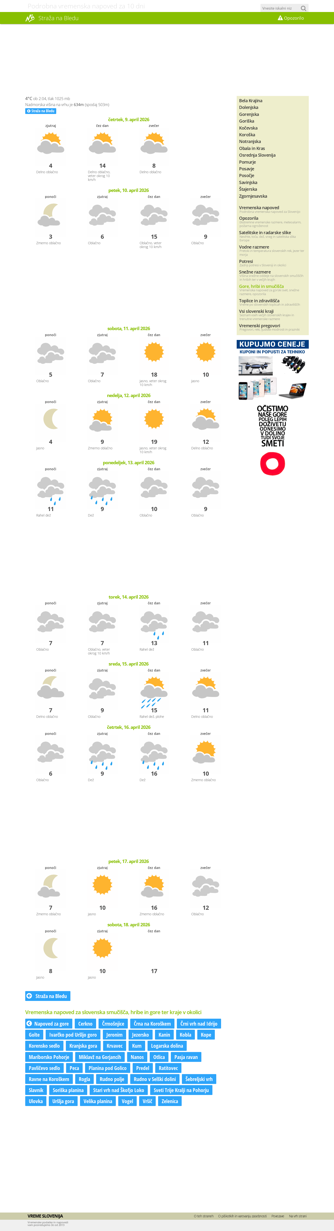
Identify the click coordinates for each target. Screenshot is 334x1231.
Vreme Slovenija (45, 1216)
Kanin (164, 1034)
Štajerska (248, 189)
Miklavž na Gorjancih (100, 1056)
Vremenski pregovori (259, 325)
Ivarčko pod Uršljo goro (73, 1034)
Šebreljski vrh (199, 1078)
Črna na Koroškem (152, 1023)
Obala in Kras (252, 148)
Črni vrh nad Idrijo (198, 1023)
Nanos (137, 1056)
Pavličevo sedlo (44, 1067)
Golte (34, 1034)
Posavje (246, 169)
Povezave (278, 1216)
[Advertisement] (167, 60)
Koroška (247, 134)
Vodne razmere (254, 247)
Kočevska (248, 128)
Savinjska (248, 182)
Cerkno (85, 1023)
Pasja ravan (186, 1056)
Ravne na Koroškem (49, 1078)
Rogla (84, 1078)
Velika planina (98, 1101)
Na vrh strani (298, 1216)
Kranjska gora (83, 1045)
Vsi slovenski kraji (256, 311)
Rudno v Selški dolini (155, 1078)
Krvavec (115, 1045)
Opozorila (248, 218)
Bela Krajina (250, 100)
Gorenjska (249, 114)
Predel (142, 1067)
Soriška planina (68, 1090)
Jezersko (140, 1034)
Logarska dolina (167, 1045)
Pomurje (247, 162)
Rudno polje (112, 1078)
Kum (137, 1045)
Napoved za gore (47, 1023)
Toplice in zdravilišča (259, 300)
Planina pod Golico (108, 1067)
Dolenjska (248, 107)
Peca (74, 1067)
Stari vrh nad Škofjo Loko (118, 1090)
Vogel (127, 1101)
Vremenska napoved (259, 207)
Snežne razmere (255, 272)
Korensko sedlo (44, 1045)
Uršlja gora (63, 1101)
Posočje (246, 175)
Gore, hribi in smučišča (261, 286)
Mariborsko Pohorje (49, 1056)
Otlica (159, 1056)
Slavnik (36, 1090)
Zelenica (170, 1101)
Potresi (246, 261)
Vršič (147, 1101)
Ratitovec (168, 1067)
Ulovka (36, 1101)
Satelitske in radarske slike (265, 232)
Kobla (185, 1034)
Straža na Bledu (40, 110)
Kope (206, 1034)
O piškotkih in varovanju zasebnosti (242, 1216)
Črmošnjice (113, 1023)
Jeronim (114, 1034)
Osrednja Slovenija (257, 155)
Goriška (246, 121)
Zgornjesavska (253, 196)
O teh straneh (204, 1216)
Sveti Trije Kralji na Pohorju (181, 1090)
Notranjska (250, 141)
